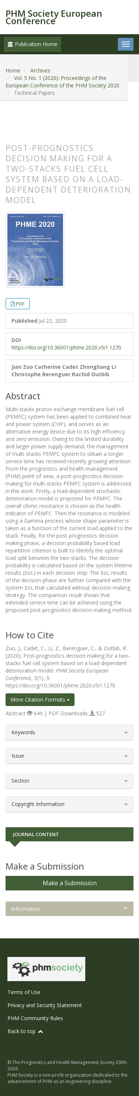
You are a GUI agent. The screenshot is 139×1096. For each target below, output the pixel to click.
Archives (40, 70)
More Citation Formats (40, 699)
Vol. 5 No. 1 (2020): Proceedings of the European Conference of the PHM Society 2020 (62, 81)
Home (13, 70)
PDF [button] (20, 303)
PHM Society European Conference (54, 17)
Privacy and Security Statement (44, 1005)
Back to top (25, 1031)
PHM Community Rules (35, 1018)
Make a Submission (70, 883)
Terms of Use (23, 992)
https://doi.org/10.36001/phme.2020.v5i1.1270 (66, 347)
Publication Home (32, 44)
